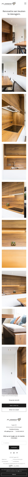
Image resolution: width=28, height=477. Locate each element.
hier (18, 471)
